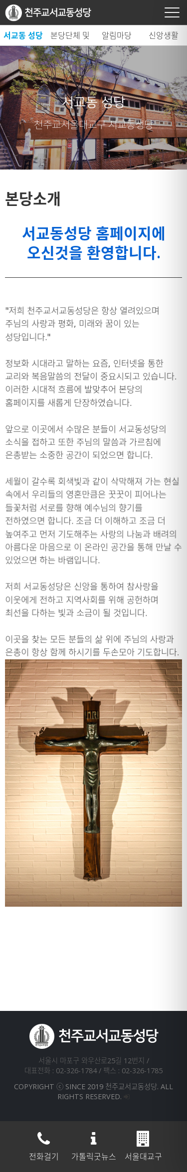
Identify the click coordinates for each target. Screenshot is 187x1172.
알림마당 (117, 35)
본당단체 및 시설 (70, 37)
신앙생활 (164, 35)
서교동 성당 (23, 35)
